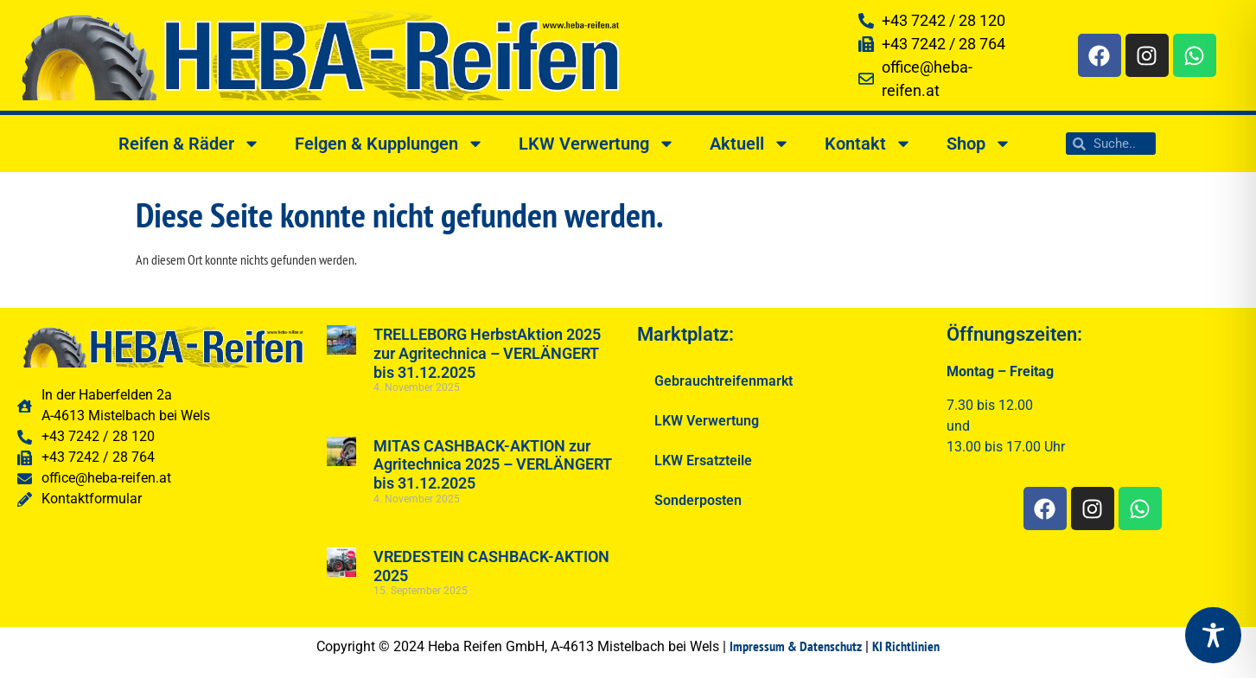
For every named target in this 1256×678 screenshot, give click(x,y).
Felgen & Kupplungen (389, 143)
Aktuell (750, 143)
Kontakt (868, 143)
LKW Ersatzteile (703, 460)
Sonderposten (698, 500)
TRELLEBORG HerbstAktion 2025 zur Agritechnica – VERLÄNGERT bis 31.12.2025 (487, 353)
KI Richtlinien (906, 646)
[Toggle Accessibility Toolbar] (1213, 635)
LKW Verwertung (597, 143)
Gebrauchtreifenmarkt (723, 381)
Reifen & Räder (189, 143)
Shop (979, 143)
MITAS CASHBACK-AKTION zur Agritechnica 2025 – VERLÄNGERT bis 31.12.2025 (492, 464)
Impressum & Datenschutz (796, 646)
